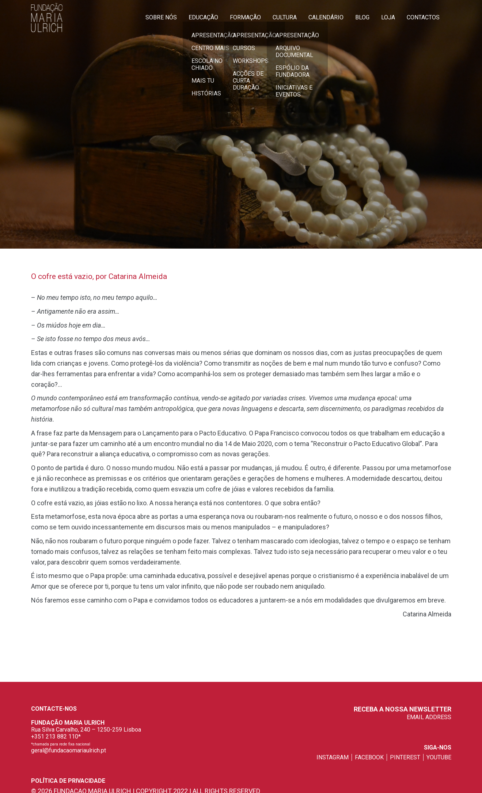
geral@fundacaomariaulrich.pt (68, 750)
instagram (332, 757)
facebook (369, 757)
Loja (388, 17)
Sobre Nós (161, 17)
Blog (362, 17)
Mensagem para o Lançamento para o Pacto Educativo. (168, 433)
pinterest (405, 757)
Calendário (326, 17)
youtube (438, 757)
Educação (203, 17)
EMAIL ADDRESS (429, 717)
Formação (245, 17)
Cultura (285, 17)
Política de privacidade (68, 780)
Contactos (423, 17)
